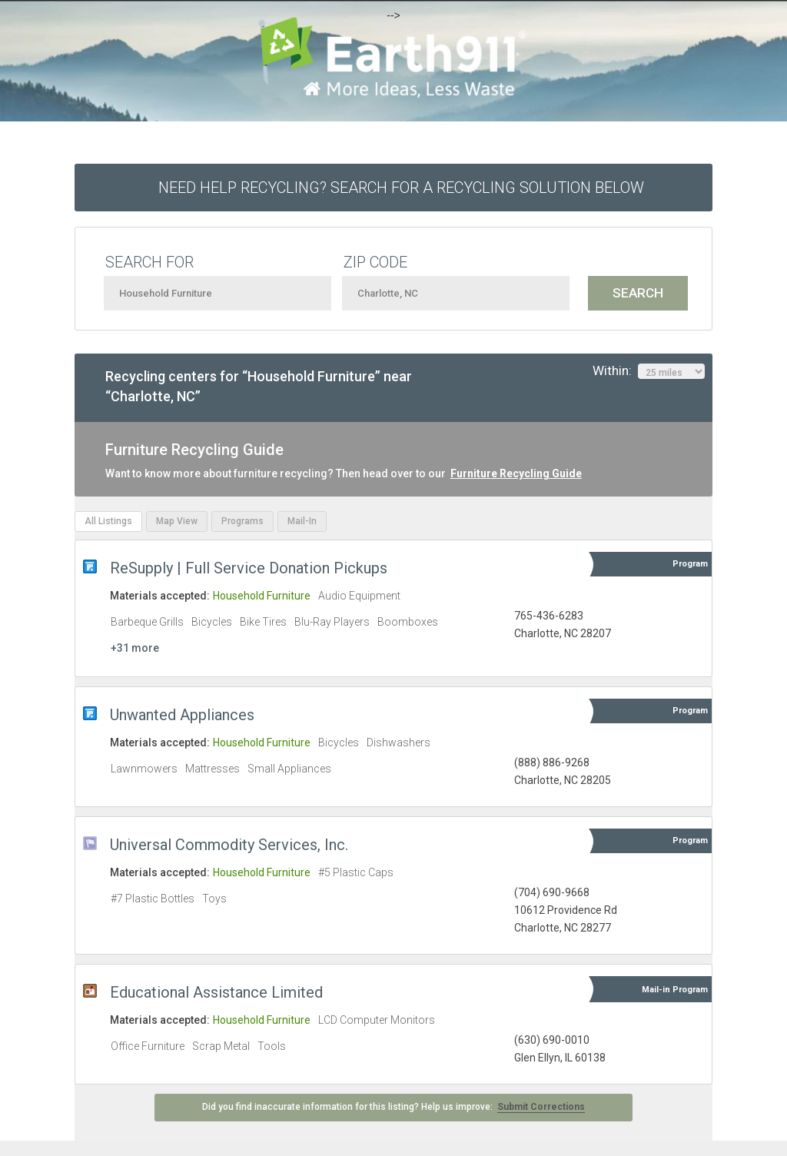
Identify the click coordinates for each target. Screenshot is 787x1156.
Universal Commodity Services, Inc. (229, 844)
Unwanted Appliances (182, 715)
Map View (177, 521)
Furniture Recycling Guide (516, 473)
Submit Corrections (541, 1106)
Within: (649, 371)
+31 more (135, 648)
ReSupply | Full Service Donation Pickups (248, 568)
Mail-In (302, 521)
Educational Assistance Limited (216, 992)
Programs (242, 521)
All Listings (108, 521)
